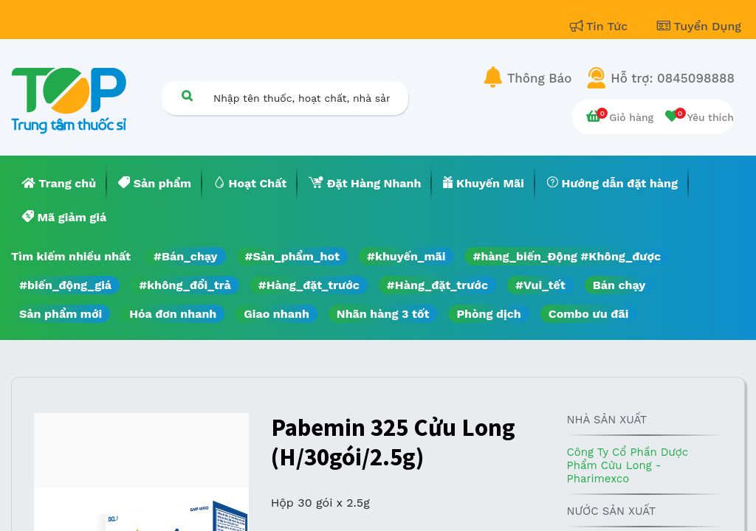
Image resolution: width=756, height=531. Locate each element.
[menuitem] (59, 184)
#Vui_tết (540, 285)
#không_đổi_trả (185, 285)
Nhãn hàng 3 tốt (383, 314)
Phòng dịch (488, 314)
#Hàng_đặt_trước (309, 285)
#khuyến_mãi (406, 256)
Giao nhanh (276, 314)
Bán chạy (619, 285)
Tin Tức (601, 26)
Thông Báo (539, 78)
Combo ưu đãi (589, 314)
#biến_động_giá (65, 285)
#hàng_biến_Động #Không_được (566, 256)
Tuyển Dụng (699, 26)
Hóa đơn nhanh (172, 314)
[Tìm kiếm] (187, 95)
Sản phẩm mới (60, 314)
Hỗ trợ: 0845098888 (673, 78)
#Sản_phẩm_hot (292, 256)
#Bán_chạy (186, 256)
